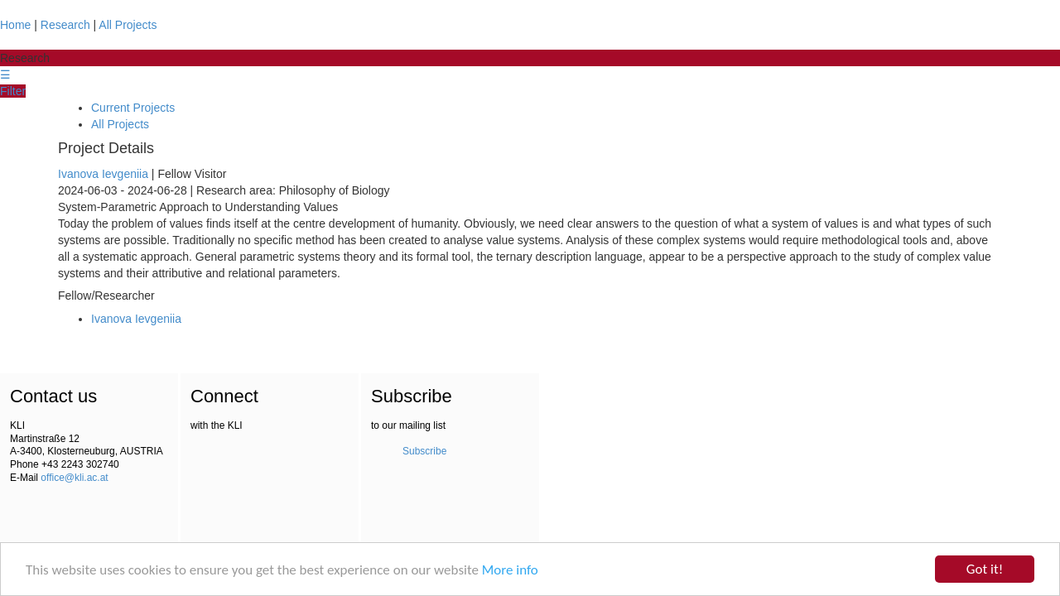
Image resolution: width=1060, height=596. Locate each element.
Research (65, 24)
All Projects (128, 24)
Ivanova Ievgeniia (103, 173)
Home (15, 24)
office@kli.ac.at (74, 477)
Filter (13, 91)
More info (510, 570)
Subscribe (424, 451)
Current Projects (133, 107)
